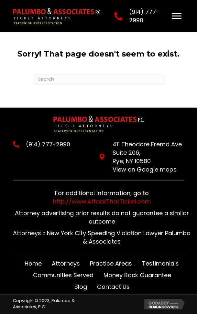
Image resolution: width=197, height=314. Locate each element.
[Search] (98, 79)
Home (33, 263)
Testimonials (160, 263)
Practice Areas (111, 263)
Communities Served (63, 275)
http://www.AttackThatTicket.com (102, 201)
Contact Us (113, 287)
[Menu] (176, 16)
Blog (80, 287)
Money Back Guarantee (137, 275)
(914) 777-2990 (48, 144)
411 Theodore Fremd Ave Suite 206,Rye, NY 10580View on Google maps (147, 156)
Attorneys (66, 263)
